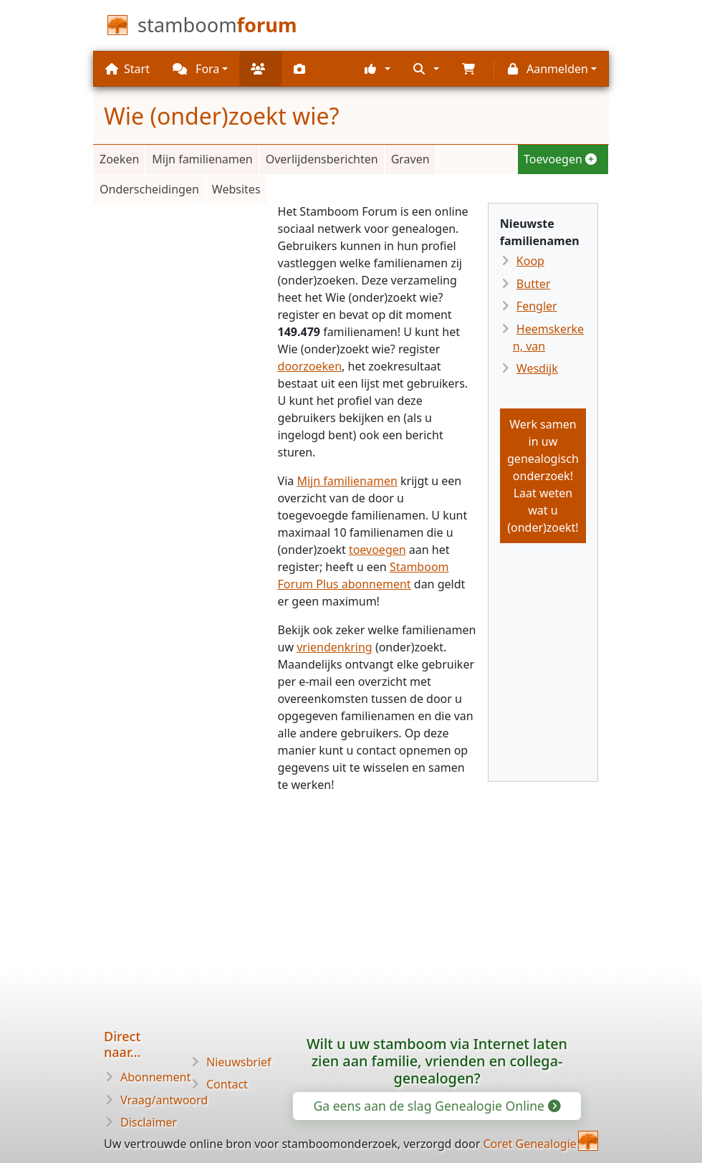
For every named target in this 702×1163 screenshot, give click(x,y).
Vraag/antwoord (164, 1100)
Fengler (536, 306)
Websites (236, 189)
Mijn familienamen (202, 159)
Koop (530, 261)
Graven (410, 159)
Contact (227, 1084)
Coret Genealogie (529, 1144)
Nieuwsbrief (238, 1062)
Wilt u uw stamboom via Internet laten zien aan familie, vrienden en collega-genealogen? (437, 1061)
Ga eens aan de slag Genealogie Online (435, 1105)
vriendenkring (334, 647)
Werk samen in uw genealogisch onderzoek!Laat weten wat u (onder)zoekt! (543, 475)
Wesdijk (537, 368)
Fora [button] (196, 69)
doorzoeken (310, 366)
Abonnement (155, 1077)
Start (127, 69)
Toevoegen (560, 159)
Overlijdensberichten (322, 159)
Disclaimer (148, 1122)
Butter (533, 284)
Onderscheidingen (149, 189)
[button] (377, 69)
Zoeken (119, 159)
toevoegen (377, 549)
